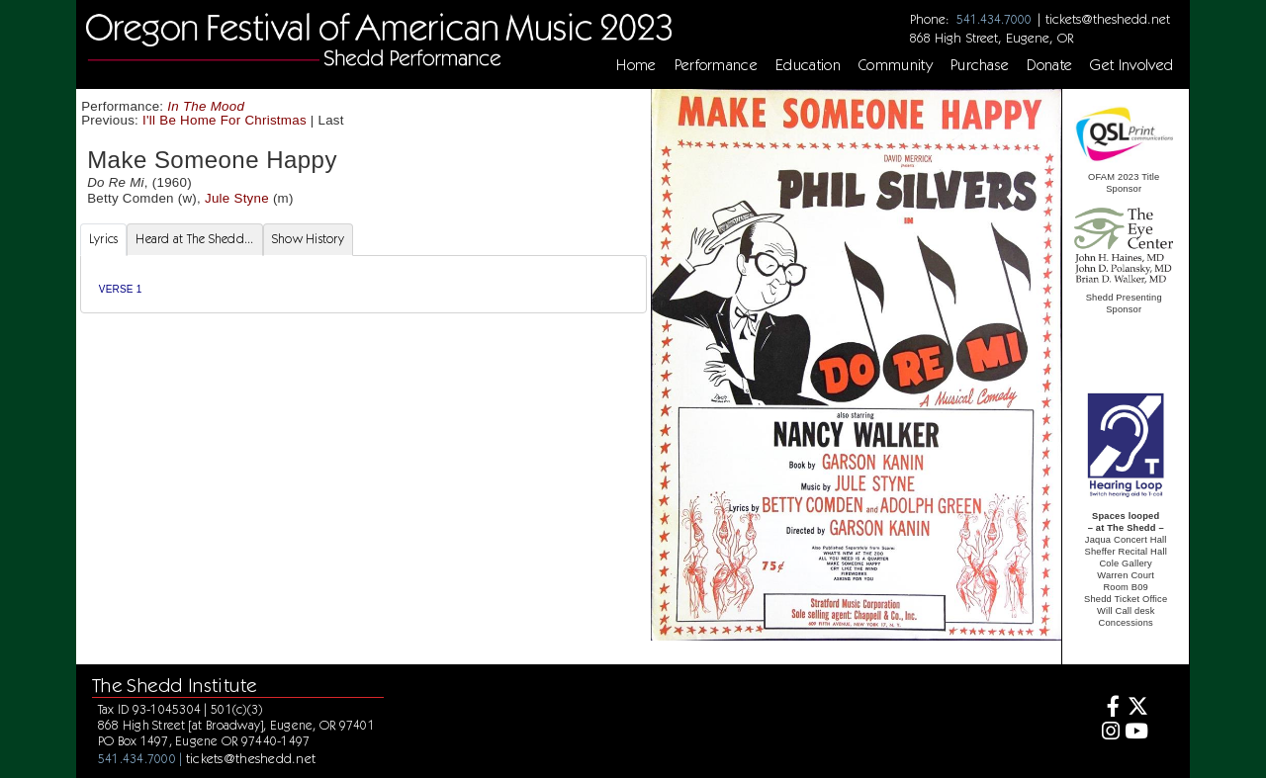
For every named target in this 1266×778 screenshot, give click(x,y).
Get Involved (1131, 65)
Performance (717, 65)
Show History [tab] (308, 238)
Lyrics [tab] (104, 238)
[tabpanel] (363, 284)
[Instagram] (1107, 733)
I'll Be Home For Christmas (224, 120)
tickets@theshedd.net (1107, 19)
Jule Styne (237, 198)
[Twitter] (1137, 708)
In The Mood (205, 106)
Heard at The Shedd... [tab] (194, 238)
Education (808, 65)
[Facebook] (1107, 708)
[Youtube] (1137, 733)
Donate (1049, 65)
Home (636, 65)
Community (896, 65)
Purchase (980, 65)
